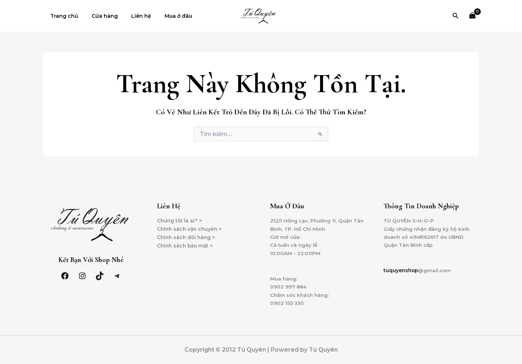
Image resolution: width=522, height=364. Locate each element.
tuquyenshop (401, 269)
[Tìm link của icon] (455, 16)
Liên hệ (133, 16)
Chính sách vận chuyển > (190, 227)
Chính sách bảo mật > (186, 243)
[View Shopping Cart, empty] (472, 16)
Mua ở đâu (167, 16)
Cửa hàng (100, 16)
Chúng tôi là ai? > (180, 218)
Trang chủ (62, 16)
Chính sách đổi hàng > (187, 235)
